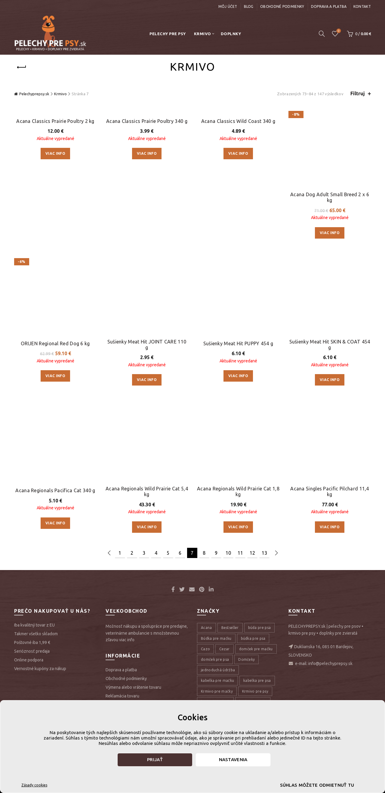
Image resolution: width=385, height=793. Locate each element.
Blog (249, 6)
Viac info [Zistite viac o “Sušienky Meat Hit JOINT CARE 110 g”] (147, 242)
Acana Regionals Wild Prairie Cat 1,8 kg (238, 284)
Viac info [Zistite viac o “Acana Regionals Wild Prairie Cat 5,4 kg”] (147, 320)
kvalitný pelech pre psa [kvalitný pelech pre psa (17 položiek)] (221, 516)
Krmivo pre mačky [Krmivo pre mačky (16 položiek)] (217, 484)
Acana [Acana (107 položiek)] (206, 421)
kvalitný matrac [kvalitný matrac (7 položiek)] (253, 495)
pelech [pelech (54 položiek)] (267, 548)
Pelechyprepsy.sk (34, 94)
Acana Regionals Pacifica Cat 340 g (55, 277)
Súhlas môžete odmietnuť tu (317, 785)
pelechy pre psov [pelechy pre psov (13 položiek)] (243, 611)
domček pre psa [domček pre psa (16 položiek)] (215, 453)
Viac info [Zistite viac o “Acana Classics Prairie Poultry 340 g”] (147, 153)
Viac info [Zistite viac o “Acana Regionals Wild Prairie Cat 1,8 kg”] (238, 320)
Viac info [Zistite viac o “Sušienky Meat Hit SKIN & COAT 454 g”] (330, 242)
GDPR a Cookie (119, 498)
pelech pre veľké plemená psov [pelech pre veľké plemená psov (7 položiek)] (228, 601)
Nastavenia (233, 759)
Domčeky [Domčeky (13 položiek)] (246, 453)
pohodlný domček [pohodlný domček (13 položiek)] (254, 622)
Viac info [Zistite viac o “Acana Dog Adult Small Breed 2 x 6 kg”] (330, 164)
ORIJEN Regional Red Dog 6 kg (55, 199)
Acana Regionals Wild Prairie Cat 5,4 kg (147, 284)
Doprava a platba (329, 6)
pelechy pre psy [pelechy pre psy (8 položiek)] (214, 622)
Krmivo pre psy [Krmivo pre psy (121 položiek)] (255, 484)
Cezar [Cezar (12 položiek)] (224, 442)
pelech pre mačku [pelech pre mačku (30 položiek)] (250, 558)
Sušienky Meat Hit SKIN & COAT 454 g (329, 206)
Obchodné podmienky (282, 6)
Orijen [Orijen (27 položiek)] (267, 537)
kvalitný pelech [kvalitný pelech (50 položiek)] (214, 506)
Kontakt (362, 6)
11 (240, 346)
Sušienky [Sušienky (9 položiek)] (260, 664)
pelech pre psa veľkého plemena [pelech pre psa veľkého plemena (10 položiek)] (229, 580)
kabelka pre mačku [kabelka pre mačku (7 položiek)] (217, 474)
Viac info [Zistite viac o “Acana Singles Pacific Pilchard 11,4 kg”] (330, 320)
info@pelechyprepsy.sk (330, 457)
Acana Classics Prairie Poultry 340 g (146, 121)
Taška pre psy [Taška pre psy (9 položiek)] (245, 675)
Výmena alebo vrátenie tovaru (133, 480)
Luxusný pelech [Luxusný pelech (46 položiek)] (252, 527)
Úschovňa (338, 31)
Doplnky (231, 34)
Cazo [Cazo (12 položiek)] (205, 442)
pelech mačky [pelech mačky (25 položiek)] (213, 558)
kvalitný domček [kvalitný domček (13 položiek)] (215, 495)
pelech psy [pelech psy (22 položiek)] (210, 611)
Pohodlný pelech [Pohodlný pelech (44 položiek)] (215, 633)
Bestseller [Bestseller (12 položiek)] (230, 421)
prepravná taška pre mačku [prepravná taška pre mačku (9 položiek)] (225, 654)
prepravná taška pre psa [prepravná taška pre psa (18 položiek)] (222, 664)
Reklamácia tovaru (122, 489)
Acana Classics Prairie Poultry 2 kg (55, 121)
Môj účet (227, 6)
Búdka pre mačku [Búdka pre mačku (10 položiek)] (216, 432)
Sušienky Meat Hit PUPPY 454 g (238, 199)
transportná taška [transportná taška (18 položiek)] (217, 686)
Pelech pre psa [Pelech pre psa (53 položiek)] (213, 569)
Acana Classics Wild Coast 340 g (238, 121)
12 (252, 346)
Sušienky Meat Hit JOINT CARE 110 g (146, 206)
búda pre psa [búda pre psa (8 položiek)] (259, 421)
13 (264, 346)
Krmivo (202, 34)
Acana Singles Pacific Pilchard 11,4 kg (329, 284)
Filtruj (357, 93)
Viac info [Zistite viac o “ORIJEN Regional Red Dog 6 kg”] (55, 231)
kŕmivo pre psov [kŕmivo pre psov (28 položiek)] (215, 527)
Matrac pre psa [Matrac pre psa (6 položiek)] (214, 537)
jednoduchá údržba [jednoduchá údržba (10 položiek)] (218, 463)
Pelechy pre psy (167, 34)
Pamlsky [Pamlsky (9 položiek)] (245, 548)
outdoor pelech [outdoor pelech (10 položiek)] (215, 548)
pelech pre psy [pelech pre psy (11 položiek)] (213, 590)
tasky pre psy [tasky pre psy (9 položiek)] (212, 675)
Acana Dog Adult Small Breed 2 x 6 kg (329, 128)
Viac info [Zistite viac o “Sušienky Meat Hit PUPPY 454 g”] (238, 231)
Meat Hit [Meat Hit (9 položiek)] (244, 537)
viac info (126, 433)
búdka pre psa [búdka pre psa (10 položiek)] (253, 432)
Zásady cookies (34, 785)
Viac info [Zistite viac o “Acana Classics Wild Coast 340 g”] (238, 153)
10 (228, 346)
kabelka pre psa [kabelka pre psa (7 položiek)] (257, 474)
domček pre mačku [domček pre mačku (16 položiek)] (256, 442)
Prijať (155, 759)
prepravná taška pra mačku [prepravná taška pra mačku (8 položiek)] (225, 643)
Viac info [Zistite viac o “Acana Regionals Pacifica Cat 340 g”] (55, 310)
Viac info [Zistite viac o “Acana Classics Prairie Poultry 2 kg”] (55, 153)
